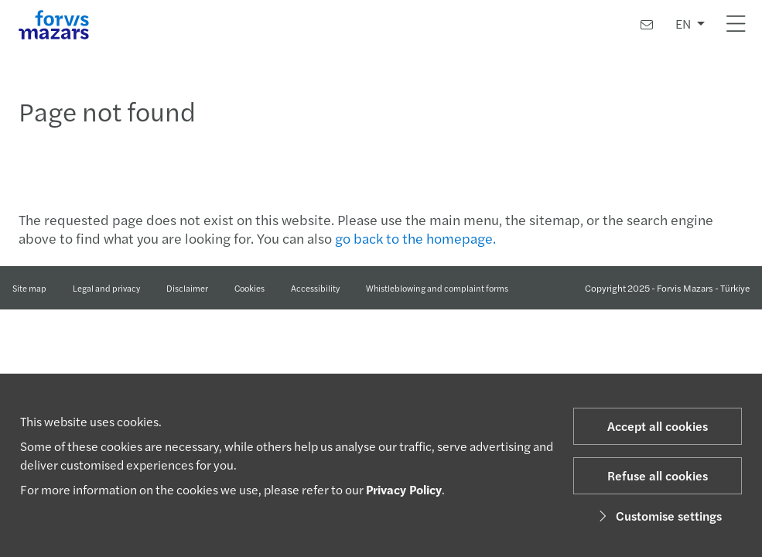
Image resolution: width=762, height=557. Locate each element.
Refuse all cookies (657, 475)
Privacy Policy (404, 489)
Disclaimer (187, 288)
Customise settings (658, 516)
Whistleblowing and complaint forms (437, 288)
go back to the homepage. (415, 238)
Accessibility (315, 288)
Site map (29, 288)
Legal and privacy (106, 288)
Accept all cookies (657, 426)
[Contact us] (647, 24)
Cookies (249, 288)
